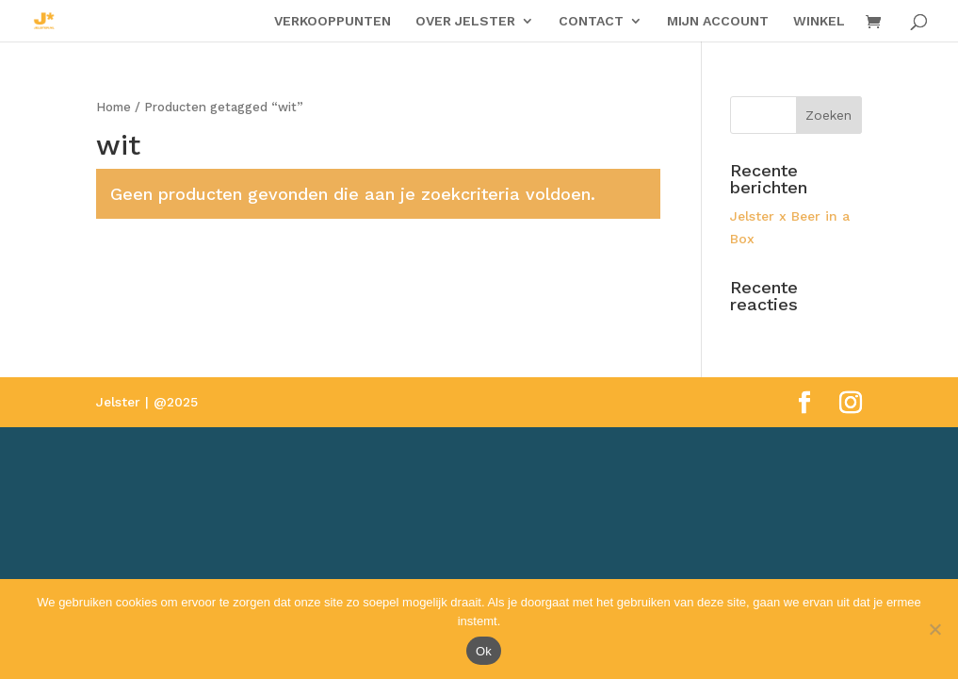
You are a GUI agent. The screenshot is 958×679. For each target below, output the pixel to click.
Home (113, 107)
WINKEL (819, 21)
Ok (484, 651)
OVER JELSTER (465, 21)
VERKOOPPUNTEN (332, 21)
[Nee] (934, 629)
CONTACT (591, 21)
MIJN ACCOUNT (718, 21)
